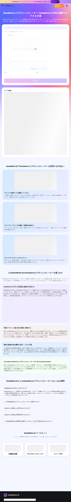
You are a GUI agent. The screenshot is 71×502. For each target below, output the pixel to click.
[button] (35, 388)
